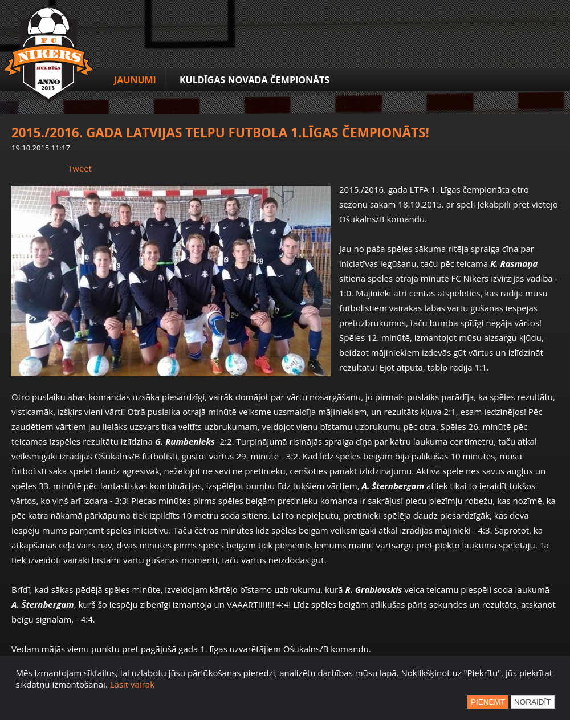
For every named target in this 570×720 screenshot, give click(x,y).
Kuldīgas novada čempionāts (254, 80)
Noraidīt (532, 702)
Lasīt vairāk (132, 684)
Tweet (80, 168)
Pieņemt (488, 702)
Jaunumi (135, 80)
